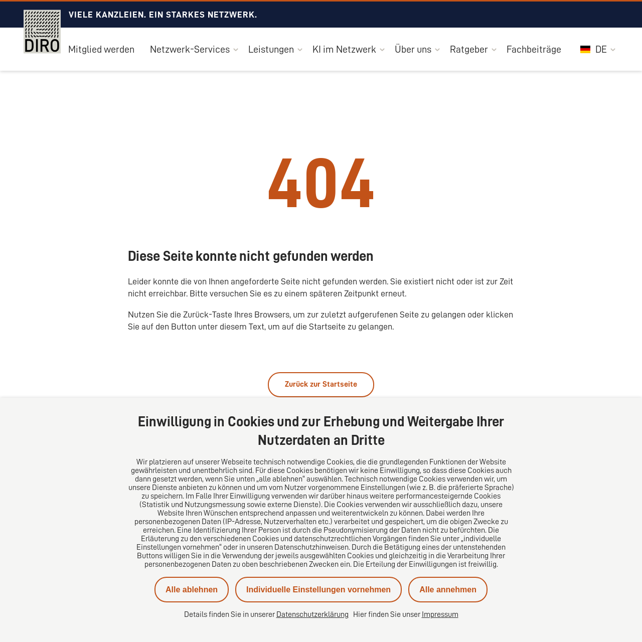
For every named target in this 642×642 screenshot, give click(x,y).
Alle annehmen (447, 589)
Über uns (413, 49)
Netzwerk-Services (190, 49)
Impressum (440, 614)
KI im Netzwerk (344, 49)
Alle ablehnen (192, 589)
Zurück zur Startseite (321, 384)
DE (593, 49)
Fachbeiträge (534, 49)
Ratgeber (469, 49)
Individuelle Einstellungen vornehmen (318, 589)
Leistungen (271, 49)
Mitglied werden (101, 49)
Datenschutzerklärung (312, 614)
